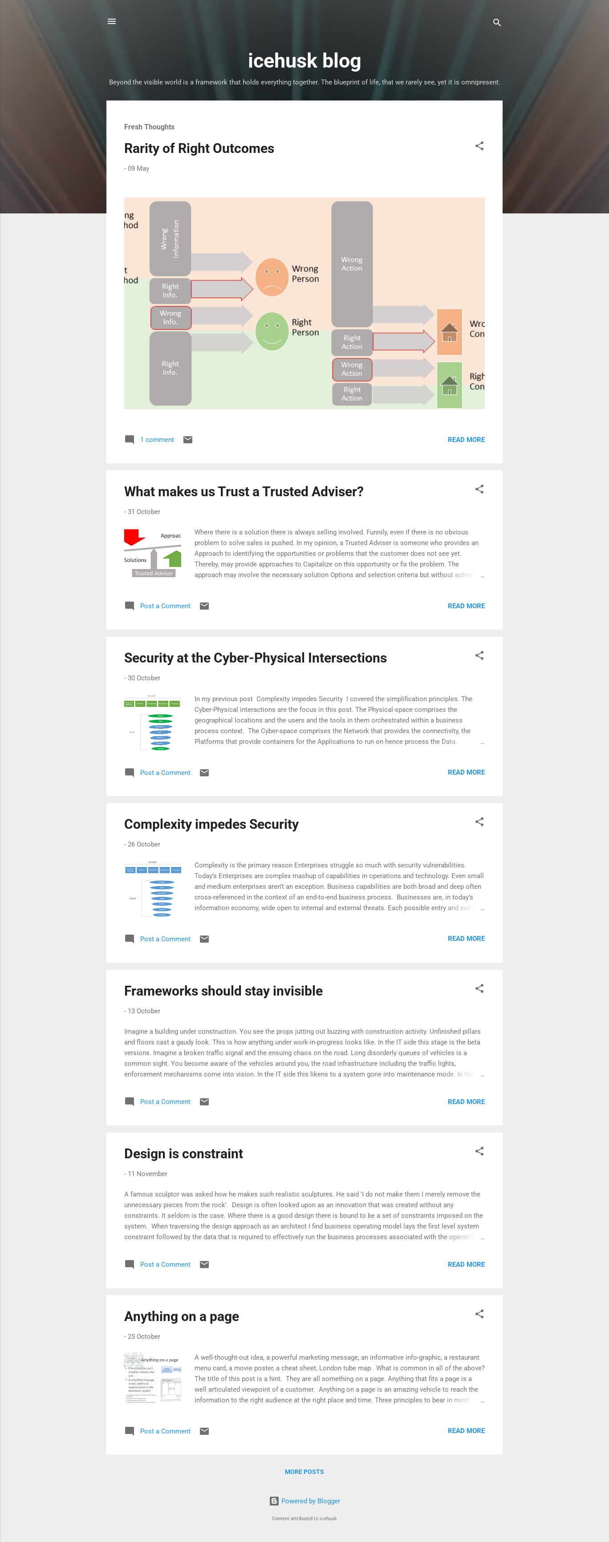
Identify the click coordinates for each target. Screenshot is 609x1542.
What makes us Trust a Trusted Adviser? (244, 491)
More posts (304, 1471)
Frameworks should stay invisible (223, 991)
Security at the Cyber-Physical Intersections (255, 658)
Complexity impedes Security (211, 824)
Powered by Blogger (304, 1501)
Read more (466, 440)
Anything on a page (181, 1316)
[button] (479, 147)
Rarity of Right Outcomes (199, 148)
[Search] (497, 24)
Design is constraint (183, 1153)
